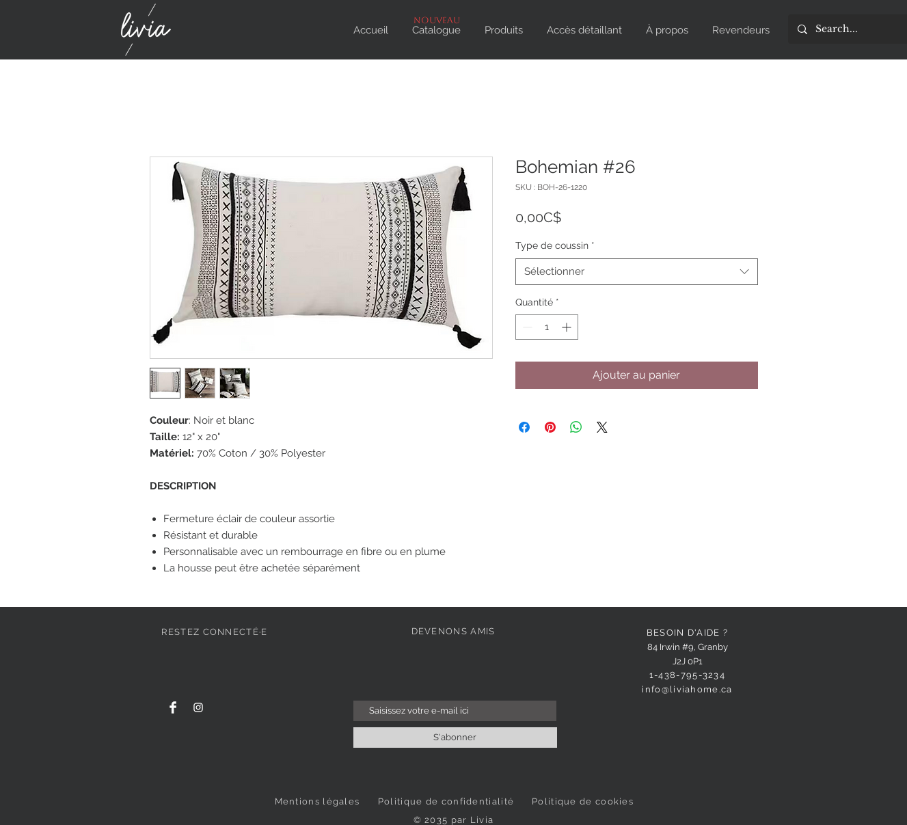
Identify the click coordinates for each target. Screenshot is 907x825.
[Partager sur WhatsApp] (576, 427)
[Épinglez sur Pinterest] (550, 427)
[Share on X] (602, 427)
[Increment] (567, 327)
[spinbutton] (546, 327)
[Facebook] (173, 707)
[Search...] (855, 29)
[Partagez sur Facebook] (524, 427)
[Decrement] (525, 327)
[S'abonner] (455, 737)
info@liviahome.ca (687, 689)
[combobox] (636, 271)
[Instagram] (198, 707)
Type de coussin (555, 245)
